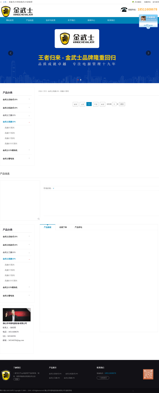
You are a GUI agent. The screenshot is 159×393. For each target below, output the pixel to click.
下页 (95, 104)
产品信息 (30, 20)
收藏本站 (147, 2)
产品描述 (47, 226)
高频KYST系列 (11, 144)
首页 (75, 104)
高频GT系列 (10, 138)
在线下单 (63, 227)
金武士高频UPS (53, 91)
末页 (102, 104)
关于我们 (71, 20)
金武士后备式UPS (10, 100)
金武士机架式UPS (10, 108)
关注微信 (138, 2)
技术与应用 (50, 20)
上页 (82, 104)
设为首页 (156, 2)
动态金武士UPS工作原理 (18, 2)
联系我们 (111, 20)
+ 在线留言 (103, 378)
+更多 (16, 379)
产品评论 (78, 227)
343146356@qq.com (16, 340)
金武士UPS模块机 (10, 150)
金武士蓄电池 (8, 159)
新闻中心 (91, 20)
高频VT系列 (10, 133)
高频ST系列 (9, 128)
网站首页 (10, 20)
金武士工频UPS (54, 378)
